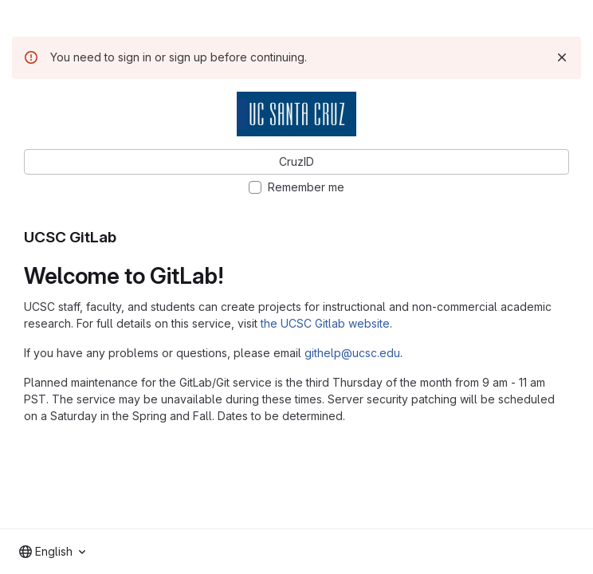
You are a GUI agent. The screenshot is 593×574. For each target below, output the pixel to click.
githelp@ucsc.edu (352, 353)
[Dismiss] (561, 57)
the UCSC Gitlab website (325, 323)
